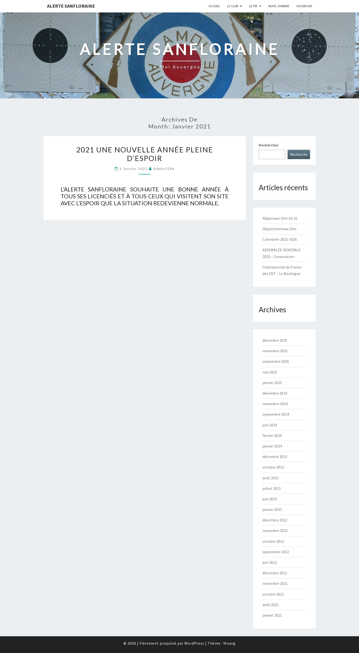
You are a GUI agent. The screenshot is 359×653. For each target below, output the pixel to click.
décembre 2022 (275, 520)
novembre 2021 (275, 583)
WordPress (194, 643)
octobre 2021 (273, 594)
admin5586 (164, 169)
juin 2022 (270, 562)
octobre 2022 (273, 541)
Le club (232, 6)
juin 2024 (270, 425)
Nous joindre (278, 6)
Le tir (253, 6)
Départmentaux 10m (279, 228)
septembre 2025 (276, 361)
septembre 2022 (276, 551)
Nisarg (229, 643)
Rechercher (269, 145)
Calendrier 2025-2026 (280, 239)
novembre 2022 (275, 530)
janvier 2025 (272, 382)
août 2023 (271, 477)
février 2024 (272, 435)
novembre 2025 (275, 350)
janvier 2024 (272, 446)
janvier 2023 (272, 509)
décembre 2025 (275, 340)
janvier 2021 (272, 615)
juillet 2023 (272, 488)
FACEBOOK (304, 6)
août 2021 (271, 604)
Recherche (298, 154)
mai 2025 (270, 372)
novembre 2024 (275, 403)
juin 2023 (270, 499)
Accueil (214, 6)
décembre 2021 (275, 572)
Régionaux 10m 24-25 (280, 218)
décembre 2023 (275, 456)
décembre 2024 (275, 393)
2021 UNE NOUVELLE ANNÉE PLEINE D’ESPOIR (144, 153)
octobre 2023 (273, 467)
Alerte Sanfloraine (71, 6)
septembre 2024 (276, 414)
